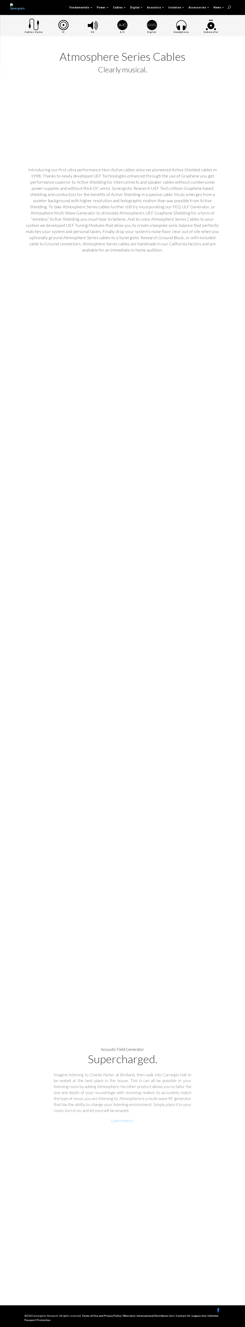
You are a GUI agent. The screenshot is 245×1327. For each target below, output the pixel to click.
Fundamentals (79, 7)
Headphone (181, 32)
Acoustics (154, 7)
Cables (118, 7)
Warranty (129, 1315)
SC (93, 32)
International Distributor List (155, 1315)
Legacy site (199, 1315)
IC (63, 32)
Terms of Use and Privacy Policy (101, 1315)
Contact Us (183, 1315)
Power (101, 7)
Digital (135, 7)
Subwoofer (211, 32)
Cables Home (34, 32)
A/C (122, 32)
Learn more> (122, 1120)
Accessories (197, 7)
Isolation (174, 7)
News (217, 7)
